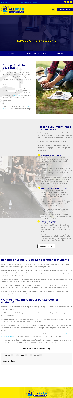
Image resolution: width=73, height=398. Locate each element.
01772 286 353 (39, 385)
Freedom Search (67, 393)
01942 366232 (38, 383)
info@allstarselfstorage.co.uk (28, 2)
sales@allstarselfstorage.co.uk (13, 382)
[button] (53, 9)
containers (16, 95)
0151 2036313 (40, 380)
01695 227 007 (8, 2)
